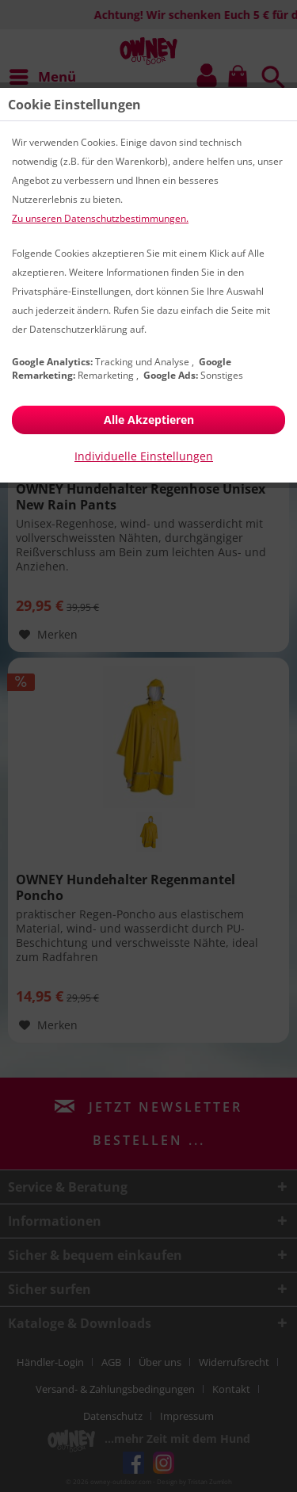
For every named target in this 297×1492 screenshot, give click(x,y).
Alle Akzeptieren (149, 419)
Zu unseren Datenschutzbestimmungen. (100, 218)
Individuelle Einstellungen (143, 456)
